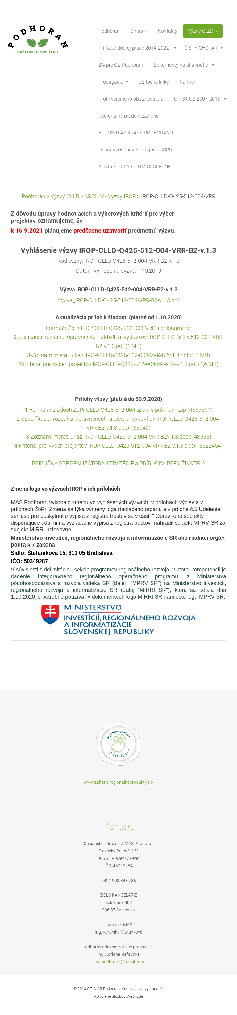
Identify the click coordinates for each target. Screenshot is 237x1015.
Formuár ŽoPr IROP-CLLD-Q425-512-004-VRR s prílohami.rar (118, 328)
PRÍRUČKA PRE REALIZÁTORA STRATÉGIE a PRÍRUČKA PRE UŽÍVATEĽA (118, 463)
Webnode (135, 996)
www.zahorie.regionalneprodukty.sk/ (119, 782)
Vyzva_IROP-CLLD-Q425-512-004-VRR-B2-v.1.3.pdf (118, 300)
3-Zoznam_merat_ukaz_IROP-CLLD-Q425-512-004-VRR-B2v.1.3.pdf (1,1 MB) (118, 355)
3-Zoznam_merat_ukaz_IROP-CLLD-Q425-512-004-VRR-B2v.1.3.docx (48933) (118, 437)
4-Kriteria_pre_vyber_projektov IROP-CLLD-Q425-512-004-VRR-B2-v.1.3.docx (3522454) (118, 446)
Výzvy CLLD (65, 196)
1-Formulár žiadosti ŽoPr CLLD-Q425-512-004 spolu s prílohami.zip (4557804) (119, 410)
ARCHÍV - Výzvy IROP (110, 196)
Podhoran (33, 196)
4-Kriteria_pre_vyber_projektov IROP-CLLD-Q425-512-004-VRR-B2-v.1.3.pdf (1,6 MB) (118, 364)
